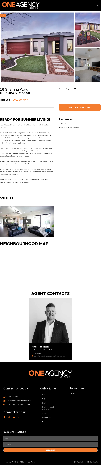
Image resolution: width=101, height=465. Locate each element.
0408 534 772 (39, 353)
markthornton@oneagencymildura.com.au (49, 356)
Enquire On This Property (80, 107)
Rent (44, 403)
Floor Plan (63, 123)
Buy (43, 395)
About (44, 413)
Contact (45, 422)
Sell (43, 399)
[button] (98, 5)
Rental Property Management (48, 408)
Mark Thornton (40, 347)
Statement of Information (69, 127)
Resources (46, 418)
